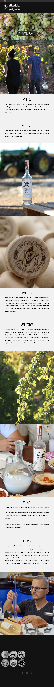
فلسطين (5, 1)
